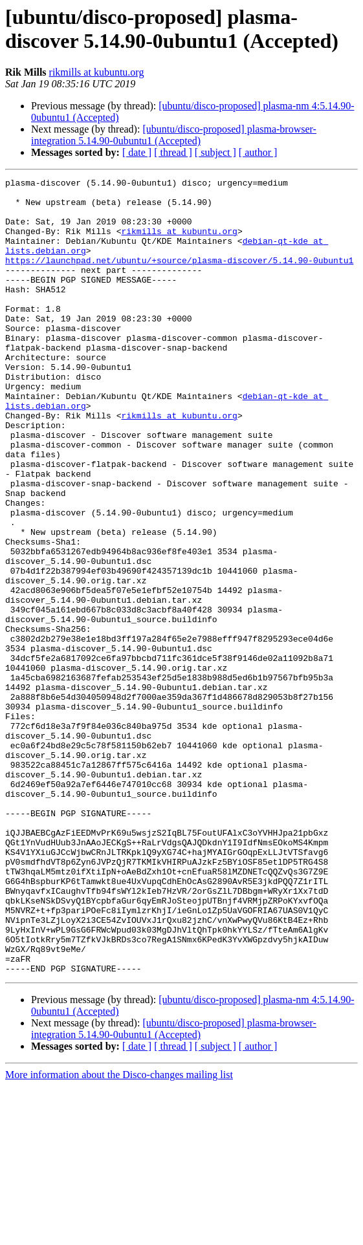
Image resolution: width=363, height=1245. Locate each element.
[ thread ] (173, 152)
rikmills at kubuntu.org (96, 72)
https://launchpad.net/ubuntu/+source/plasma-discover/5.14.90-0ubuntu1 (179, 277)
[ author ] (258, 152)
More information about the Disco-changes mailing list (119, 1233)
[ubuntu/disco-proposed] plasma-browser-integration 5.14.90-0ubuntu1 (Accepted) (173, 135)
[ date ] (136, 152)
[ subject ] (215, 152)
